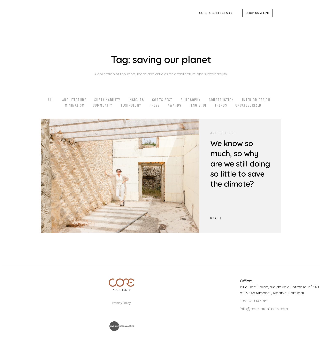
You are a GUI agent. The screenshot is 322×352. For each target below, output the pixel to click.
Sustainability (107, 99)
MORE (216, 218)
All (50, 99)
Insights (136, 99)
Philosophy (191, 99)
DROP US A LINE (258, 13)
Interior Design (256, 99)
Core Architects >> (215, 13)
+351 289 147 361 (254, 301)
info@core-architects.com (264, 309)
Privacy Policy (121, 303)
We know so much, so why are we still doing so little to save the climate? (240, 163)
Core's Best (162, 99)
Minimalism (75, 105)
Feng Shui (198, 105)
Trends (221, 105)
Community (102, 105)
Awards (174, 105)
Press (155, 105)
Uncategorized (248, 105)
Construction (221, 99)
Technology (131, 105)
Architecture (74, 99)
